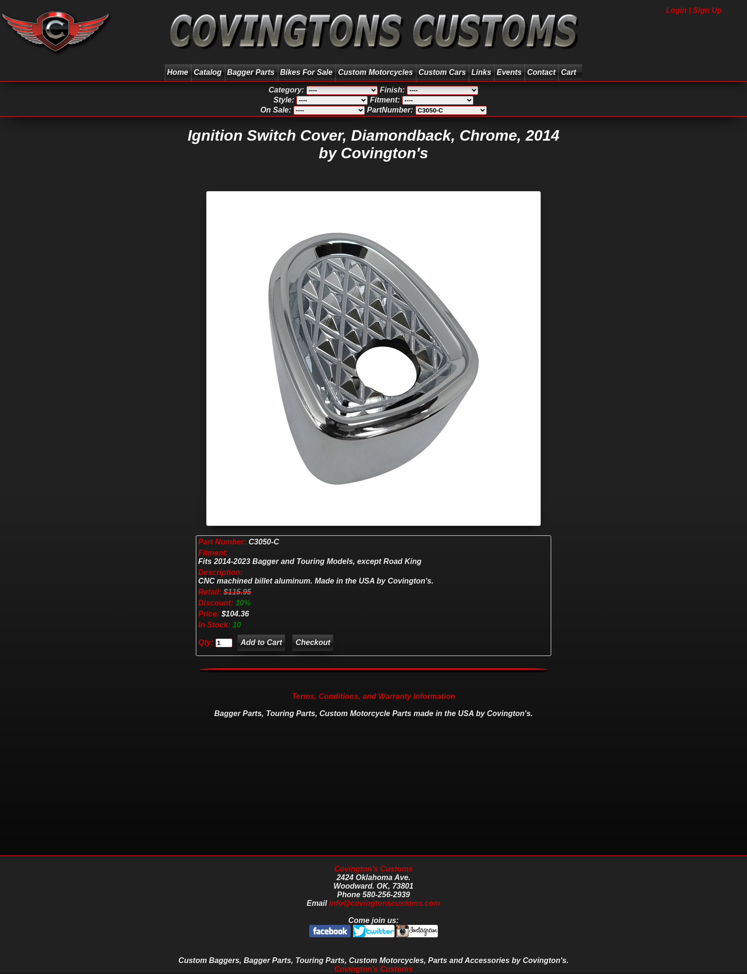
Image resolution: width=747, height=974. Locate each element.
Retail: (210, 592)
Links (481, 72)
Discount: (216, 603)
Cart (569, 72)
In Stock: (215, 625)
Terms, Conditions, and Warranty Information (373, 696)
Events (508, 72)
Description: (220, 572)
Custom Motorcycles (375, 72)
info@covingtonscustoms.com (384, 903)
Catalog (207, 72)
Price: (208, 614)
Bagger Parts (251, 72)
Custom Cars (442, 72)
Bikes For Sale (306, 72)
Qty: (205, 642)
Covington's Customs (373, 869)
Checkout (312, 642)
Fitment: (213, 553)
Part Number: (222, 542)
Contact (541, 72)
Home (177, 72)
